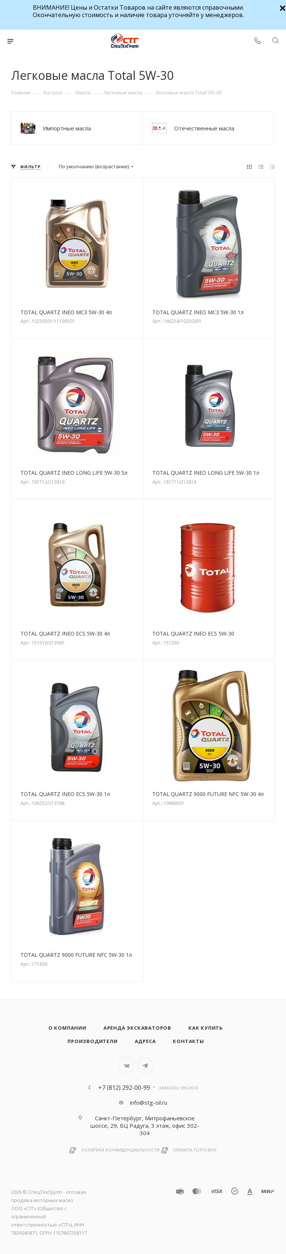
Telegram (145, 1066)
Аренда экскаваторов (137, 1027)
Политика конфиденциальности (120, 1150)
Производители (92, 1041)
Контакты (188, 1041)
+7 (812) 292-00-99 (124, 1088)
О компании (67, 1027)
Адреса (145, 1041)
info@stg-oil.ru (148, 1102)
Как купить (205, 1027)
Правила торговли (195, 1150)
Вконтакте (126, 1066)
